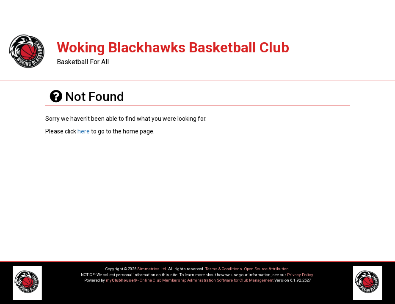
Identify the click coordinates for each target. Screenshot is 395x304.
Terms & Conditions (223, 268)
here (83, 131)
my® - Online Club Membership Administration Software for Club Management (189, 280)
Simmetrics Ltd (151, 268)
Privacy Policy (300, 274)
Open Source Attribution (266, 268)
